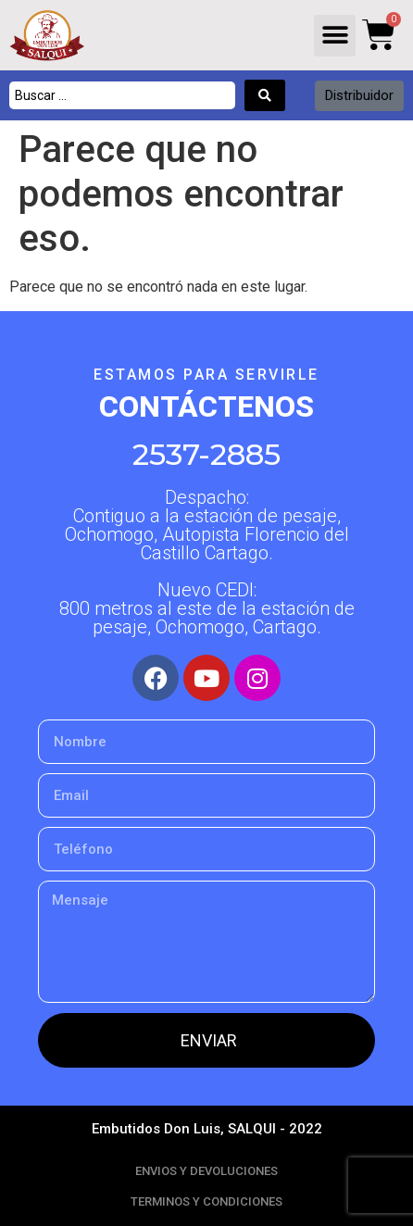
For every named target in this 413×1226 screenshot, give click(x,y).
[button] (335, 35)
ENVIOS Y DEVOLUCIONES (206, 1171)
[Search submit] (264, 95)
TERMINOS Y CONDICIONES (206, 1201)
